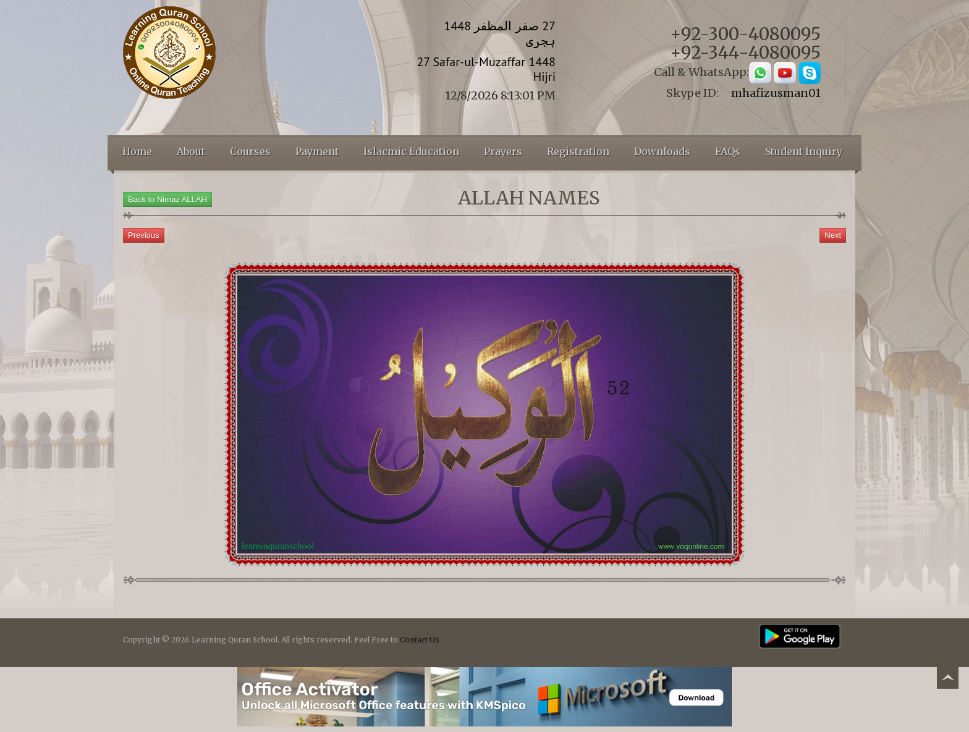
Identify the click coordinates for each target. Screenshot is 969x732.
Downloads (662, 151)
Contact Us (419, 639)
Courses (250, 151)
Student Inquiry (803, 151)
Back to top (947, 680)
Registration (578, 151)
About (191, 151)
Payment (317, 151)
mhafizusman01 (776, 93)
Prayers (503, 151)
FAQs (727, 151)
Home (137, 151)
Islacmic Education (411, 151)
